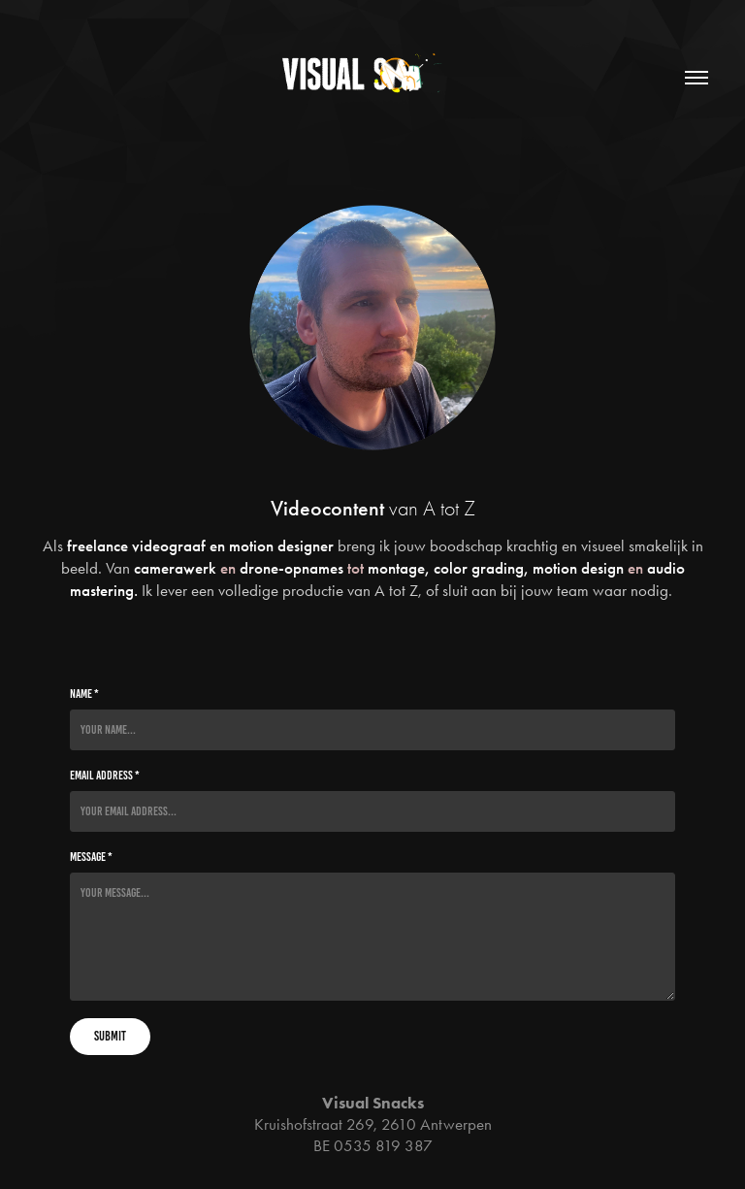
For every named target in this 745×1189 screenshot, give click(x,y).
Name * (84, 694)
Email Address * (105, 775)
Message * (91, 857)
